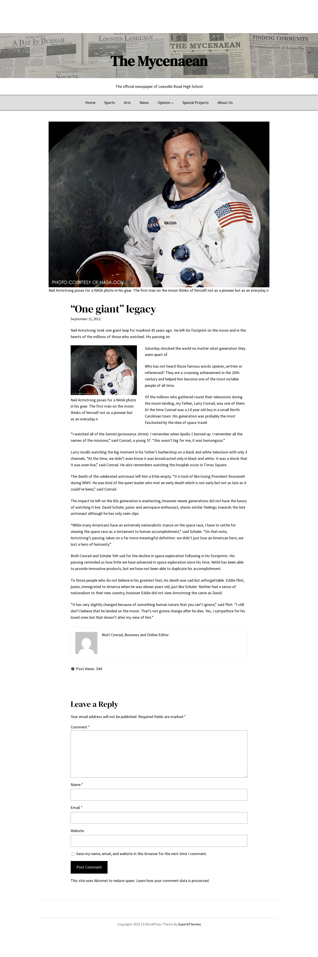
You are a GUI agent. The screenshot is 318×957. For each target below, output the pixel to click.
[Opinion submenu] (172, 103)
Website (77, 830)
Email (77, 807)
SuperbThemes (189, 924)
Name (77, 784)
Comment (80, 727)
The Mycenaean (159, 61)
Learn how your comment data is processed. (173, 880)
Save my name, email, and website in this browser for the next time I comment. (141, 853)
